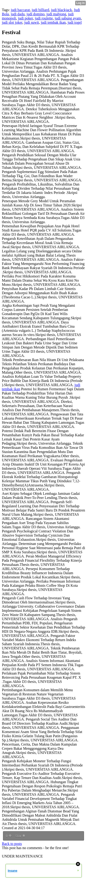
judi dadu (18, 14)
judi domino (35, 14)
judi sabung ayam (68, 18)
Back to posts (12, 844)
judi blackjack (61, 10)
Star (20, 836)
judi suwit (31, 22)
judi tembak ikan (53, 22)
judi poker (25, 18)
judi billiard (40, 10)
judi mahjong (56, 14)
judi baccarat (20, 10)
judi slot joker (12, 22)
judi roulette (44, 18)
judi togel (75, 22)
